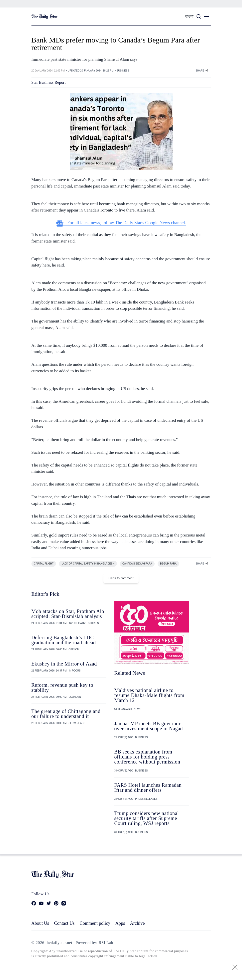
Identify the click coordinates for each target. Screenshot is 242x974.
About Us (40, 923)
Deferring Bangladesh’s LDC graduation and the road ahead (63, 640)
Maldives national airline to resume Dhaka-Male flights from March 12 (149, 695)
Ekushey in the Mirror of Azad (64, 663)
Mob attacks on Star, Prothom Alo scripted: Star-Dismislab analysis (67, 613)
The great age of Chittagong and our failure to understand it (66, 713)
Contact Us (64, 923)
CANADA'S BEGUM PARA (137, 563)
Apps (120, 923)
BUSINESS (123, 70)
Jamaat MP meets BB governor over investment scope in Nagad (148, 726)
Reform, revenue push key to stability (62, 687)
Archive (137, 923)
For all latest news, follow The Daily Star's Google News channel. (121, 223)
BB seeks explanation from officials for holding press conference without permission (147, 756)
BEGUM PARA (168, 563)
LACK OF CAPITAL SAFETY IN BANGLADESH (87, 563)
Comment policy (95, 923)
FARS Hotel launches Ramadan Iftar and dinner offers (148, 787)
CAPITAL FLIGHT (44, 563)
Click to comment (120, 578)
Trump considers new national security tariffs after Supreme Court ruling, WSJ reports (146, 818)
